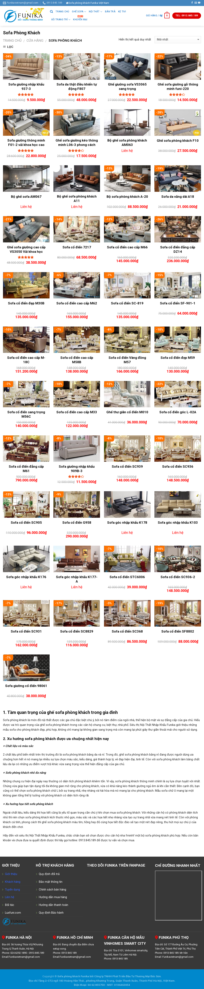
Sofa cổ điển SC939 (127, 466)
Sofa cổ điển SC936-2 (178, 577)
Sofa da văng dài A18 (177, 197)
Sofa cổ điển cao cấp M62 (76, 303)
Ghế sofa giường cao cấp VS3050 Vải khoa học (26, 249)
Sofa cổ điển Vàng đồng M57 (127, 360)
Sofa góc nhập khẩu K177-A (76, 579)
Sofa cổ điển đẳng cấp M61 (26, 468)
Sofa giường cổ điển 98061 (26, 686)
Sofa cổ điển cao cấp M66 (127, 247)
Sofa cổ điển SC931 (26, 631)
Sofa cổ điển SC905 (26, 523)
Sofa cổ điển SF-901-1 (177, 303)
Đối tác (9, 905)
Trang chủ (62, 11)
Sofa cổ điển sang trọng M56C (26, 414)
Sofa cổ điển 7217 (77, 247)
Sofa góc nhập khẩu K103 (178, 523)
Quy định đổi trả (49, 874)
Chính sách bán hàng (52, 889)
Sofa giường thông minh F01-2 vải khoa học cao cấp (26, 144)
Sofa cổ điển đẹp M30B (26, 303)
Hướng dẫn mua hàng (53, 897)
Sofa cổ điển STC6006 (127, 577)
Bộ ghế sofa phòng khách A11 (77, 198)
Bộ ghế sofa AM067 (26, 197)
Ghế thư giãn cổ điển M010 (127, 412)
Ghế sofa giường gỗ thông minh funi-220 (178, 86)
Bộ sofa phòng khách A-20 (127, 197)
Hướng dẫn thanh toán (53, 905)
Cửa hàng (34, 40)
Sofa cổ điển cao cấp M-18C (26, 360)
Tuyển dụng (12, 889)
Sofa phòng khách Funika (73, 976)
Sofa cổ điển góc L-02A (177, 412)
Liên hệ (9, 897)
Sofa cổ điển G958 (76, 523)
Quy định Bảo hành (51, 912)
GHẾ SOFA (79, 12)
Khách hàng (12, 882)
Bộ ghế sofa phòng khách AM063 (127, 142)
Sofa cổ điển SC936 (177, 466)
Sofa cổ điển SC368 (127, 631)
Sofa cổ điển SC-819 (127, 303)
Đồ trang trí (60, 20)
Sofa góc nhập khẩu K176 (26, 577)
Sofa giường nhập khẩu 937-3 (26, 86)
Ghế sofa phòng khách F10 (178, 141)
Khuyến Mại (80, 19)
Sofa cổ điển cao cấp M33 (76, 412)
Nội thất (95, 12)
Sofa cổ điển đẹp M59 (178, 358)
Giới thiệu (11, 874)
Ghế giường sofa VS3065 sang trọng (127, 86)
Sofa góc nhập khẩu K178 (127, 523)
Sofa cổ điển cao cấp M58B (76, 360)
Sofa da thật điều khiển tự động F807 (77, 86)
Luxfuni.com (13, 912)
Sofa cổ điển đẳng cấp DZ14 (177, 249)
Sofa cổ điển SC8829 (76, 631)
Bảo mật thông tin (50, 882)
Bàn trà (110, 11)
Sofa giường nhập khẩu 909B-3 (77, 468)
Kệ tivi (122, 11)
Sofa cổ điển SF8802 (177, 631)
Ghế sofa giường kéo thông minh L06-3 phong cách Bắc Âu (77, 144)
